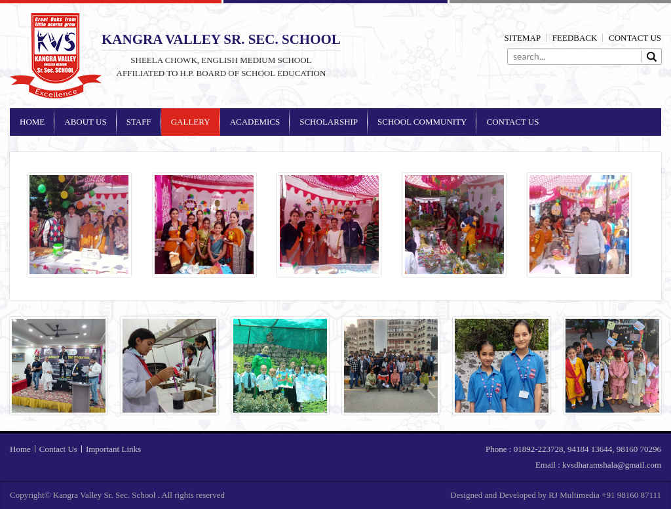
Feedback (575, 37)
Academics (255, 122)
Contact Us (635, 37)
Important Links (113, 449)
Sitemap (523, 37)
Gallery (190, 122)
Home (32, 122)
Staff (138, 122)
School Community (422, 122)
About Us (85, 122)
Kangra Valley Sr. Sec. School (56, 55)
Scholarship (328, 122)
